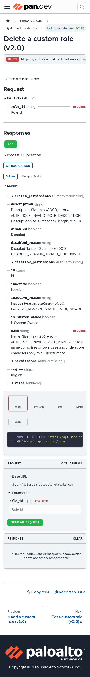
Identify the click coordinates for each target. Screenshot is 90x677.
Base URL (19, 476)
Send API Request (25, 522)
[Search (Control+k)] (81, 6)
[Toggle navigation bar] (7, 6)
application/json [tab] (18, 165)
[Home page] (8, 20)
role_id (16, 501)
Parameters (21, 493)
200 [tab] (10, 144)
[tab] (10, 176)
